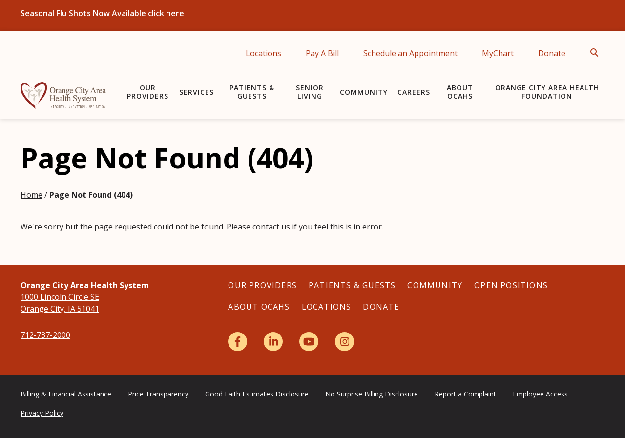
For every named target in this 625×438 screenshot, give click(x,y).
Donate (551, 53)
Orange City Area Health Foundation (547, 92)
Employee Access (540, 393)
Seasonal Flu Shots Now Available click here (102, 13)
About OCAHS (460, 92)
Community (364, 92)
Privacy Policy (42, 412)
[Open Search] (597, 52)
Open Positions (511, 285)
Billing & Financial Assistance (66, 393)
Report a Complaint (465, 393)
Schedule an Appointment (410, 53)
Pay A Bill (322, 53)
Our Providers (147, 92)
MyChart (498, 53)
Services (196, 92)
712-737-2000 (45, 335)
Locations (263, 53)
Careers (413, 92)
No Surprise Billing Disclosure (371, 393)
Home (31, 194)
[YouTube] (308, 341)
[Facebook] (237, 341)
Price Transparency (158, 393)
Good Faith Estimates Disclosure (257, 393)
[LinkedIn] (273, 341)
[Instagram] (344, 341)
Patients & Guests (251, 92)
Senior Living (310, 92)
